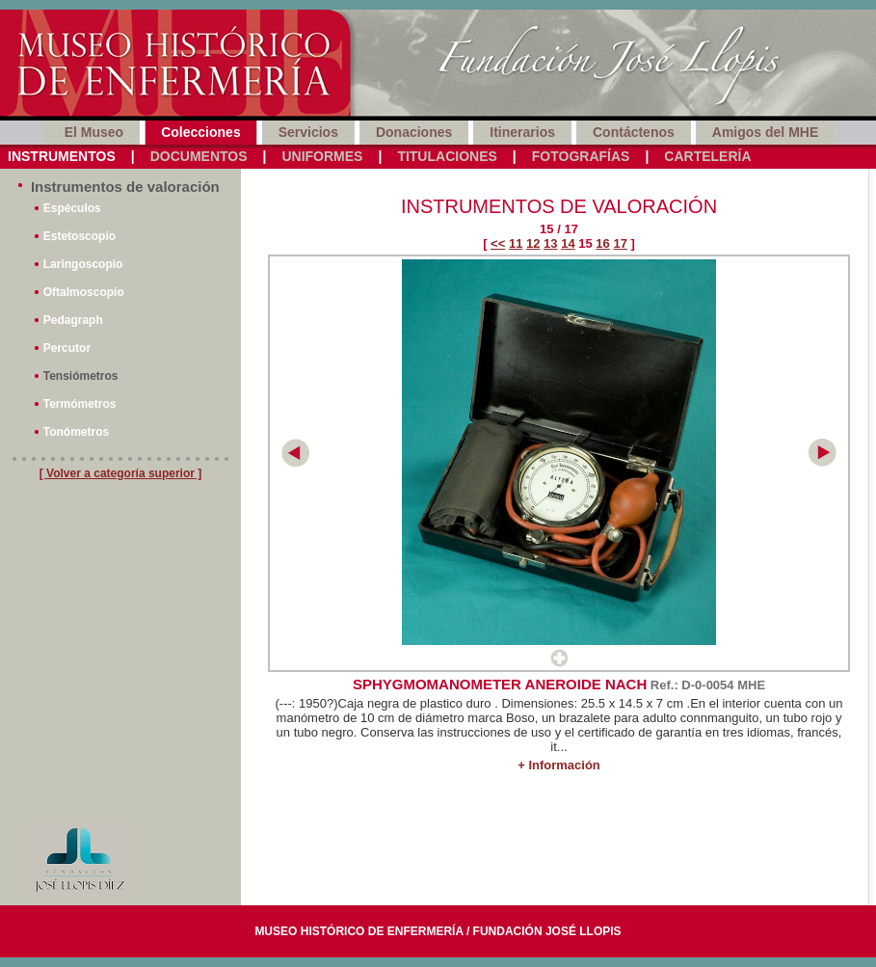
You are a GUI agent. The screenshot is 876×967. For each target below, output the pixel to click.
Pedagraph (73, 320)
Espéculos (72, 208)
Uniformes (321, 156)
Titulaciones (446, 156)
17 (619, 243)
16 (602, 243)
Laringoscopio (83, 264)
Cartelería (707, 156)
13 (550, 243)
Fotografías (581, 156)
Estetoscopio (79, 236)
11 (515, 243)
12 (533, 243)
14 (567, 243)
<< (498, 243)
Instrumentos (62, 156)
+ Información (559, 765)
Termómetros (80, 404)
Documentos (199, 156)
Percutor (67, 348)
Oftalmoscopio (83, 292)
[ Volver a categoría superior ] (121, 473)
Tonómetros (76, 432)
